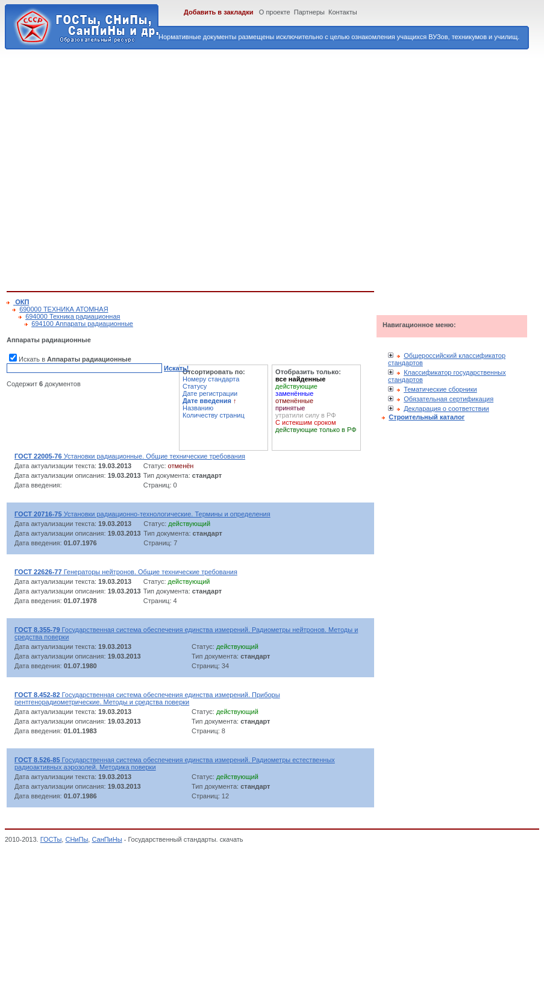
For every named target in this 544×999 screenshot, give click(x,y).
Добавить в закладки (219, 12)
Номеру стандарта (211, 379)
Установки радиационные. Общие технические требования (129, 456)
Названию (198, 408)
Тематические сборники (440, 389)
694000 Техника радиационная (72, 316)
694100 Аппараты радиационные (82, 323)
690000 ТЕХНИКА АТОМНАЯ (63, 309)
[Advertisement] (113, 168)
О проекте (274, 12)
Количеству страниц (214, 415)
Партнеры (309, 12)
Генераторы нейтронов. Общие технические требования (125, 571)
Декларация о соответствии (446, 408)
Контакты (342, 12)
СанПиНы (107, 839)
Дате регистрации (210, 393)
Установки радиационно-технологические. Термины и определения (142, 514)
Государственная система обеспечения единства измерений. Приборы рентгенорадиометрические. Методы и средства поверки (147, 698)
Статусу (195, 386)
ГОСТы (51, 839)
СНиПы (76, 839)
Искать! (176, 368)
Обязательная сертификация (448, 398)
